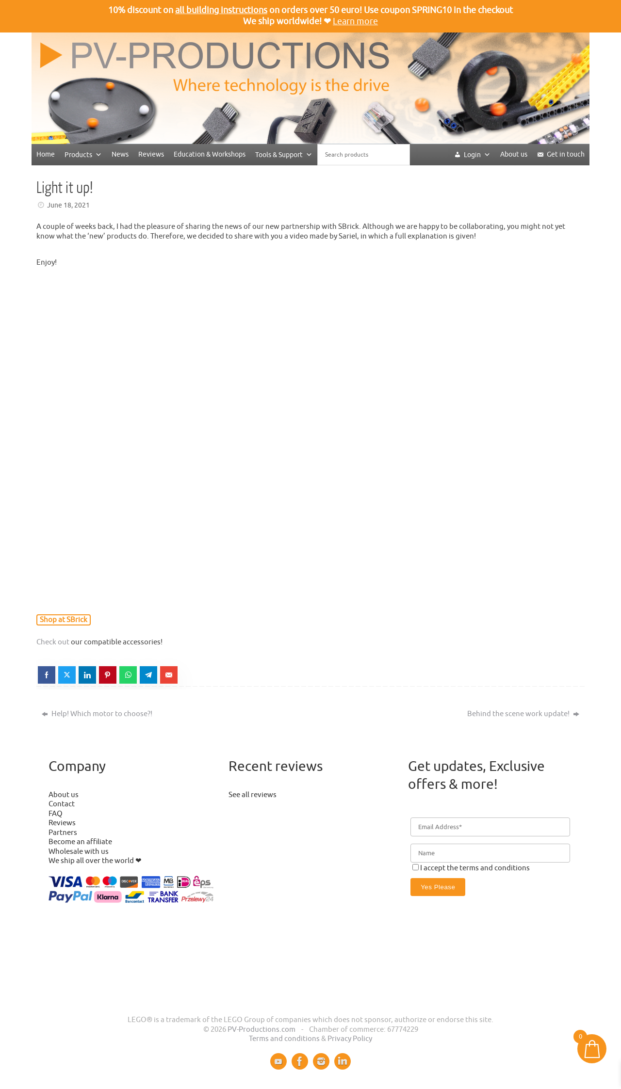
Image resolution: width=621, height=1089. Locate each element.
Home (45, 154)
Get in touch (566, 154)
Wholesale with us (79, 851)
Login (477, 154)
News (120, 154)
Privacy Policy (349, 1038)
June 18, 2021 (68, 205)
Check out (52, 642)
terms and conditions (494, 868)
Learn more (355, 21)
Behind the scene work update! (523, 714)
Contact (62, 804)
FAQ (56, 813)
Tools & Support (283, 154)
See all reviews (253, 795)
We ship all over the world (91, 860)
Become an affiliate (80, 842)
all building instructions (221, 10)
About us (513, 154)
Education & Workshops (209, 154)
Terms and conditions (284, 1038)
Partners (63, 832)
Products (83, 154)
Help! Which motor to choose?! (97, 714)
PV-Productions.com (261, 1029)
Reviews (151, 154)
